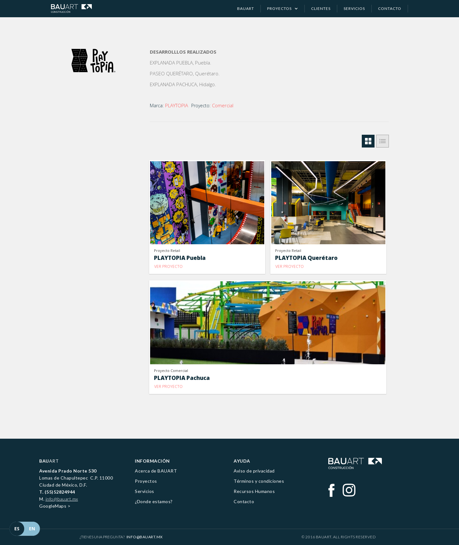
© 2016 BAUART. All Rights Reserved (339, 536)
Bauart (245, 8)
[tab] (368, 141)
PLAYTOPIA (176, 105)
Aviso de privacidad (254, 470)
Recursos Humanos (254, 491)
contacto (389, 8)
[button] (283, 8)
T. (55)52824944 (57, 492)
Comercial (222, 105)
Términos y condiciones (259, 481)
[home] (71, 8)
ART (49, 461)
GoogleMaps (52, 506)
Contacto (244, 501)
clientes (321, 8)
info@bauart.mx (62, 499)
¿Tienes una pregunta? (121, 536)
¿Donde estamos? (154, 501)
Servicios (144, 491)
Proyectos (146, 481)
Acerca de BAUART (156, 470)
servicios (354, 8)
